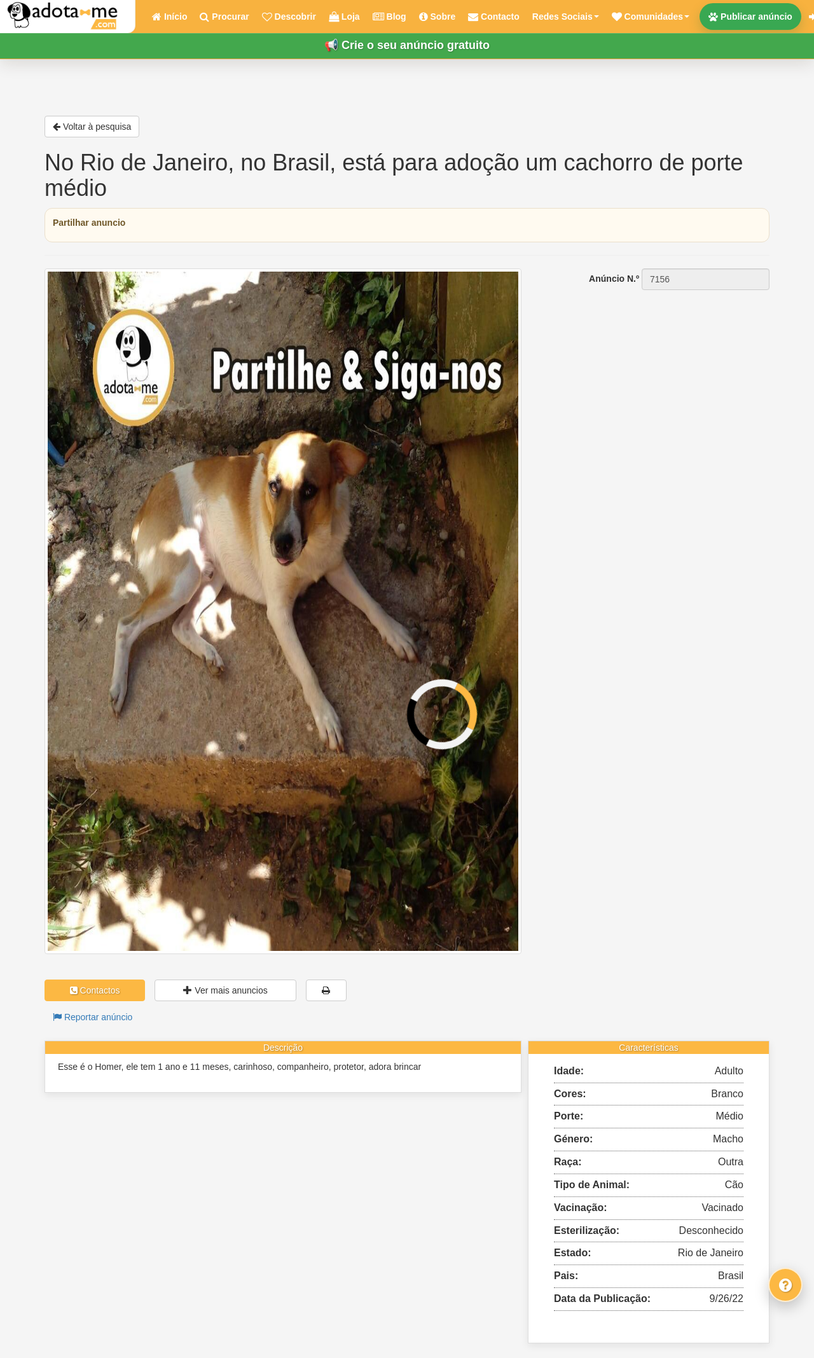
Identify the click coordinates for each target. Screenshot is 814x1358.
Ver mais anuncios (225, 990)
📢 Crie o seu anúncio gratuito (407, 45)
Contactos (95, 990)
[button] (650, 16)
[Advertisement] (655, 370)
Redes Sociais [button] (565, 16)
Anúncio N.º (614, 279)
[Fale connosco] (785, 1285)
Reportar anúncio (92, 1017)
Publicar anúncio (750, 16)
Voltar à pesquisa (92, 126)
